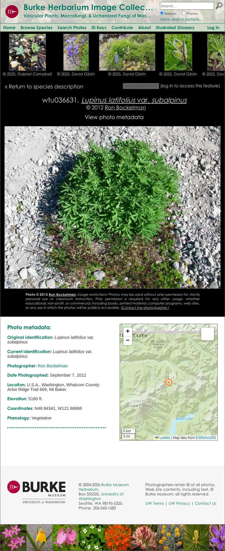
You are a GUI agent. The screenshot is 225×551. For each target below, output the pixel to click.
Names (171, 13)
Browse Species (36, 27)
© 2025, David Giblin (76, 74)
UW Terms (154, 503)
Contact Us (205, 503)
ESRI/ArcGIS (206, 438)
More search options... (181, 19)
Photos (192, 13)
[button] (168, 382)
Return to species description (46, 86)
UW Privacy (179, 503)
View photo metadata (114, 117)
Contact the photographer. (145, 307)
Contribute (122, 27)
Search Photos (71, 27)
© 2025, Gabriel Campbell (27, 74)
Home (9, 27)
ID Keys (98, 27)
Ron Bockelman (125, 107)
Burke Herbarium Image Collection (92, 7)
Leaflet (162, 438)
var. (134, 99)
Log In (213, 27)
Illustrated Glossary (175, 27)
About (144, 27)
